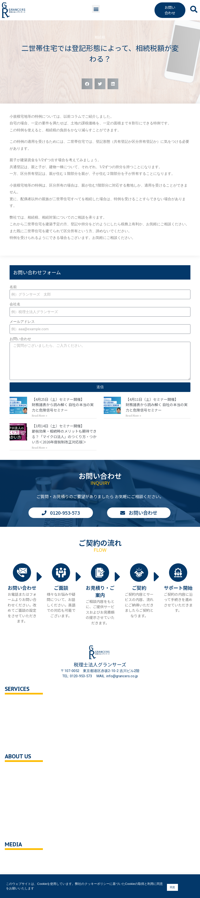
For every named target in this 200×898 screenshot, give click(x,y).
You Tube (17, 858)
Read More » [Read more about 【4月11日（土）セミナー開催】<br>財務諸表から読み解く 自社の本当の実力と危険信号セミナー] (133, 415)
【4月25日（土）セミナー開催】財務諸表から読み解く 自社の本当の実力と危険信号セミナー (63, 405)
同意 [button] (172, 887)
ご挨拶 (15, 790)
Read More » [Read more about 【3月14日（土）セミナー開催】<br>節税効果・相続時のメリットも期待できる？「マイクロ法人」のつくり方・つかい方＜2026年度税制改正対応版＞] (39, 447)
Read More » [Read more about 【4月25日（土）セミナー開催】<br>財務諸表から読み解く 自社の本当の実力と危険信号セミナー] (39, 415)
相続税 (100, 37)
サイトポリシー (22, 831)
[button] (96, 9)
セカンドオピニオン (26, 713)
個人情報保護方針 (24, 811)
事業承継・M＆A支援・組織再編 (36, 733)
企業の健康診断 (22, 743)
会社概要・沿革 (22, 770)
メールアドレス (22, 322)
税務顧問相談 (20, 702)
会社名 (15, 304)
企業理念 (17, 780)
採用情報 (17, 801)
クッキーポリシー (24, 821)
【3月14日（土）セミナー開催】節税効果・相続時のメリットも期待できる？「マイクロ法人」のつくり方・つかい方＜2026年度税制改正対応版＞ (64, 434)
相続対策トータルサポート (31, 723)
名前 (13, 287)
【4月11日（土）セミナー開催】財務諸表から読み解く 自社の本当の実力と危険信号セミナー (157, 405)
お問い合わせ (20, 339)
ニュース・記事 (22, 868)
